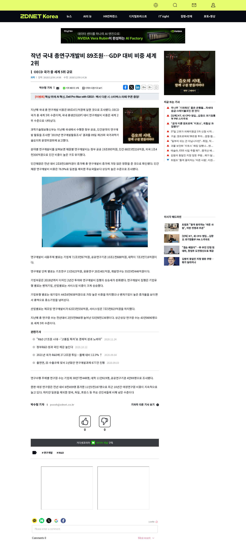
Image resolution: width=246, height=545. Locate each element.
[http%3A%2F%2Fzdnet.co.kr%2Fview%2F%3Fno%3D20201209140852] (137, 87)
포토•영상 (209, 16)
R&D (61, 452)
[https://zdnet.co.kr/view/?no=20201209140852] (125, 87)
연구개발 (48, 452)
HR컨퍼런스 (110, 16)
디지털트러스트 (138, 16)
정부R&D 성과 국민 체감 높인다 (55, 347)
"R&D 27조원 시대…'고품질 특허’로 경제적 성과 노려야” (69, 339)
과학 (33, 77)
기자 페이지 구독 (71, 87)
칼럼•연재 (186, 16)
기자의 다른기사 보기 (92, 87)
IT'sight (164, 16)
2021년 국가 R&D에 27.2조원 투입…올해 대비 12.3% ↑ (69, 355)
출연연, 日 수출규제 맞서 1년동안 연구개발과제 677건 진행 (71, 363)
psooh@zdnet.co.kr (62, 404)
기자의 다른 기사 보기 (145, 404)
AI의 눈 (87, 16)
